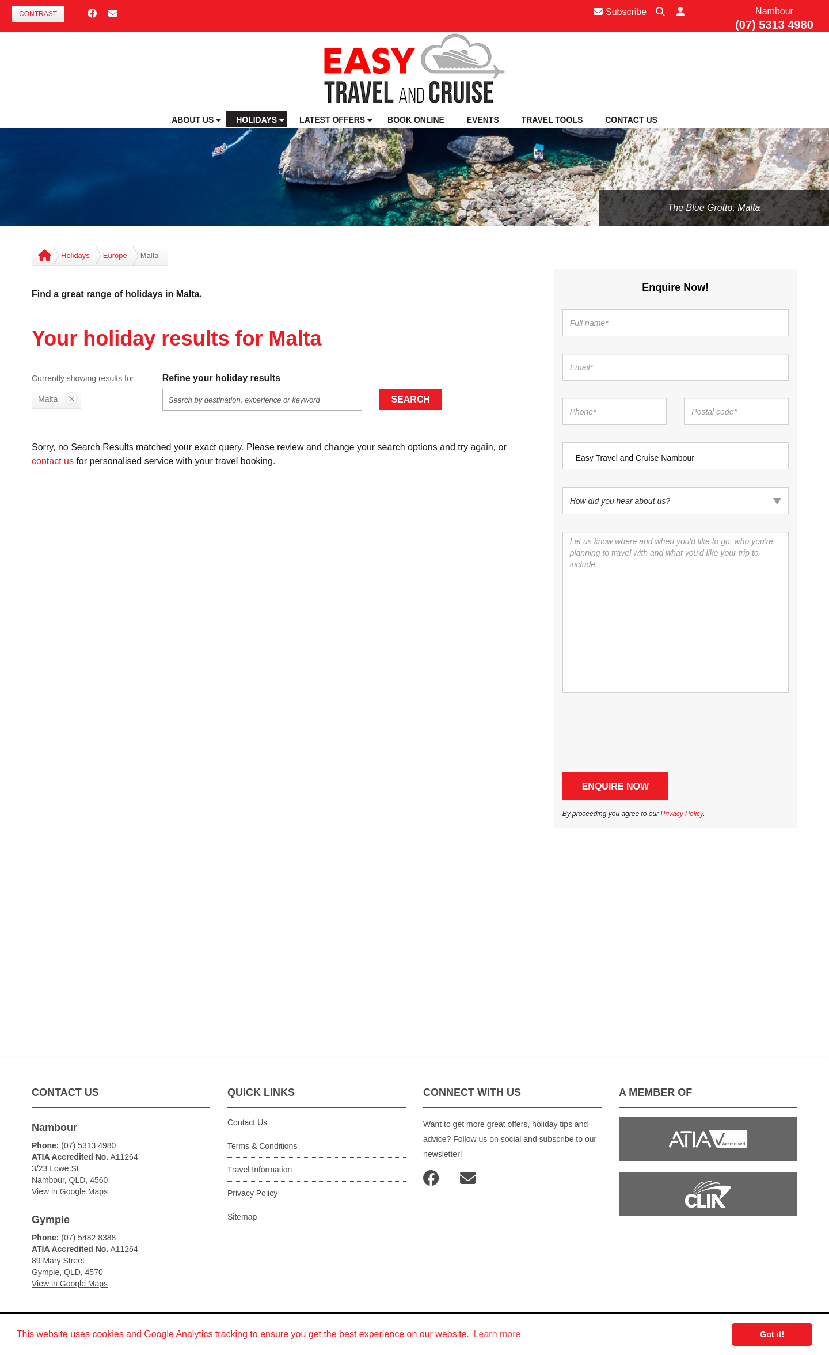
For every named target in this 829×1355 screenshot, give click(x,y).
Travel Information (259, 1169)
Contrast (38, 14)
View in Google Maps (70, 1191)
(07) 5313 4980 (774, 25)
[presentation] (649, 732)
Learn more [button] (497, 1334)
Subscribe (620, 12)
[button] (680, 12)
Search (410, 399)
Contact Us (247, 1122)
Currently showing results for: (84, 378)
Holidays (75, 255)
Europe (115, 255)
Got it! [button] (772, 1334)
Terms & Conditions (262, 1146)
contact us (53, 461)
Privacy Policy (681, 814)
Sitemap (242, 1216)
